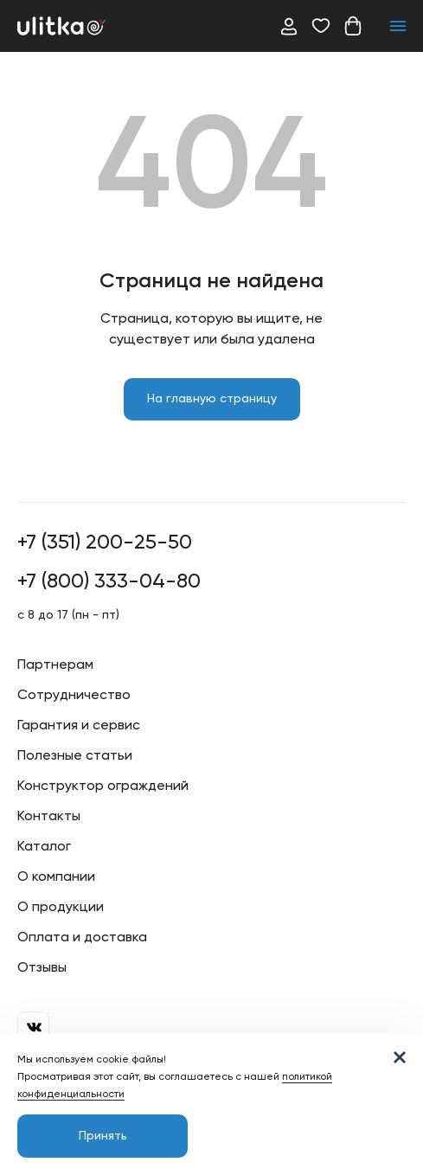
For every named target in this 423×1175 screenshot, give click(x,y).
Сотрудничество (74, 696)
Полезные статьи (74, 756)
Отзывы (42, 968)
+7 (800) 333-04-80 (109, 581)
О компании (56, 877)
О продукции (60, 908)
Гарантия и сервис (78, 726)
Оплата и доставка (82, 938)
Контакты (48, 817)
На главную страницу (212, 399)
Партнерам (55, 665)
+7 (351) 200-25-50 (104, 542)
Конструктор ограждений (103, 786)
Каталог (44, 847)
